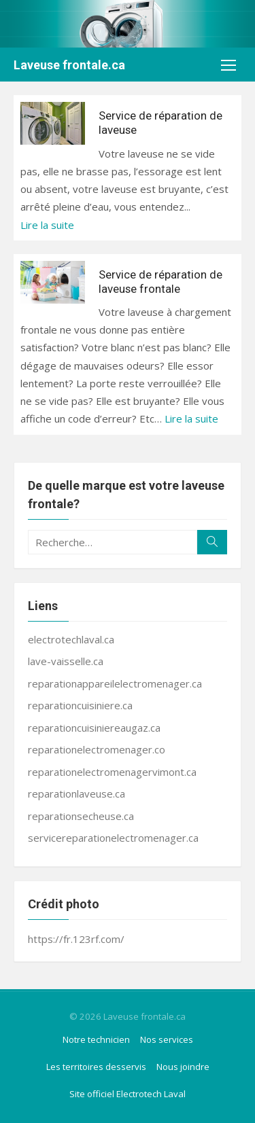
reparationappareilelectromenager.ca (115, 683)
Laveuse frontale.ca (69, 65)
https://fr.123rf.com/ (76, 939)
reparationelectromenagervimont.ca (112, 772)
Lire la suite (47, 225)
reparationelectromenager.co (96, 749)
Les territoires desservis (96, 1066)
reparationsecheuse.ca (81, 816)
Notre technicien (96, 1039)
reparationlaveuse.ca (76, 793)
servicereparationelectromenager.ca (113, 837)
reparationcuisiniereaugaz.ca (94, 727)
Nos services (166, 1039)
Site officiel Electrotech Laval (127, 1094)
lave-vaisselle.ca (65, 661)
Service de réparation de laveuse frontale (160, 282)
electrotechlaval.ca (71, 639)
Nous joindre (182, 1066)
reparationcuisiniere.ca (80, 705)
